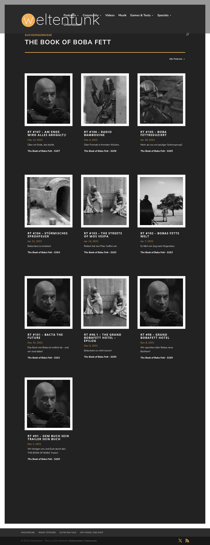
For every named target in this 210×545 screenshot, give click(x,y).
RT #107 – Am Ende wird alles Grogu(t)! (47, 133)
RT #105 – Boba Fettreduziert (153, 133)
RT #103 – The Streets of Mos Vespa (103, 234)
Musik (122, 15)
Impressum (91, 540)
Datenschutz (76, 540)
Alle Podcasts (175, 59)
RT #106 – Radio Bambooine (98, 133)
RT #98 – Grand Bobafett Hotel (155, 336)
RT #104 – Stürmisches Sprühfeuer (48, 234)
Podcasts (70, 15)
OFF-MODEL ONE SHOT (91, 532)
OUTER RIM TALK (68, 532)
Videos (110, 15)
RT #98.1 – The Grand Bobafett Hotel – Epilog (102, 338)
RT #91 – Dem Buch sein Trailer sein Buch (48, 437)
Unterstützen (73, 25)
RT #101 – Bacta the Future (45, 336)
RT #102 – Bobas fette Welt (159, 234)
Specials (163, 15)
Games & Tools (140, 15)
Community (91, 15)
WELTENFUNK (28, 532)
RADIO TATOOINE (47, 532)
